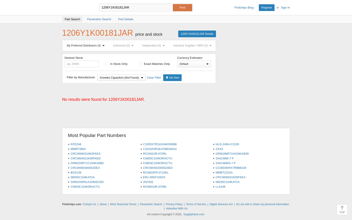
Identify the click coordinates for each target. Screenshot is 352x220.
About (102, 204)
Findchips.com (76, 7)
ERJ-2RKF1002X (154, 177)
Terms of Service (196, 204)
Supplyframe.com (193, 214)
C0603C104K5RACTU (157, 163)
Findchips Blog (243, 7)
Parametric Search (151, 204)
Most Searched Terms (123, 204)
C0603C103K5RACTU (85, 186)
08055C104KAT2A (82, 177)
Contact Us (89, 204)
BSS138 (75, 172)
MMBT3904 (78, 149)
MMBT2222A (224, 172)
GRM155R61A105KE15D (86, 182)
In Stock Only (116, 64)
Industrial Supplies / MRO (193, 45)
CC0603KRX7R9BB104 (231, 167)
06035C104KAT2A (228, 182)
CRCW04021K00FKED (85, 158)
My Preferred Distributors (86, 45)
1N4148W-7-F (225, 158)
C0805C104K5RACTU (157, 158)
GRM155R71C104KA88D (87, 163)
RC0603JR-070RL (155, 186)
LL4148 (220, 186)
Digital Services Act (221, 204)
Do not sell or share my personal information (262, 204)
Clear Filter (154, 77)
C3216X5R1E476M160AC (160, 149)
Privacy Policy (174, 204)
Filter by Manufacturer (81, 77)
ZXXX (219, 149)
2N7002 (148, 182)
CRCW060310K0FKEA (85, 153)
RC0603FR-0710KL (156, 172)
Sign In (285, 7)
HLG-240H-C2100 (227, 144)
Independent (154, 45)
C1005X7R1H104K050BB (160, 144)
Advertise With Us (176, 208)
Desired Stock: (82, 61)
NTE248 (75, 144)
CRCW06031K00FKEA (231, 177)
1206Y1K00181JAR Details (197, 33)
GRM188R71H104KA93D (232, 153)
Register (266, 7)
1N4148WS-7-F (226, 163)
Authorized (124, 45)
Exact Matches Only (154, 64)
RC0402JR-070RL (155, 153)
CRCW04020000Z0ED (158, 167)
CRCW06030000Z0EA (85, 167)
